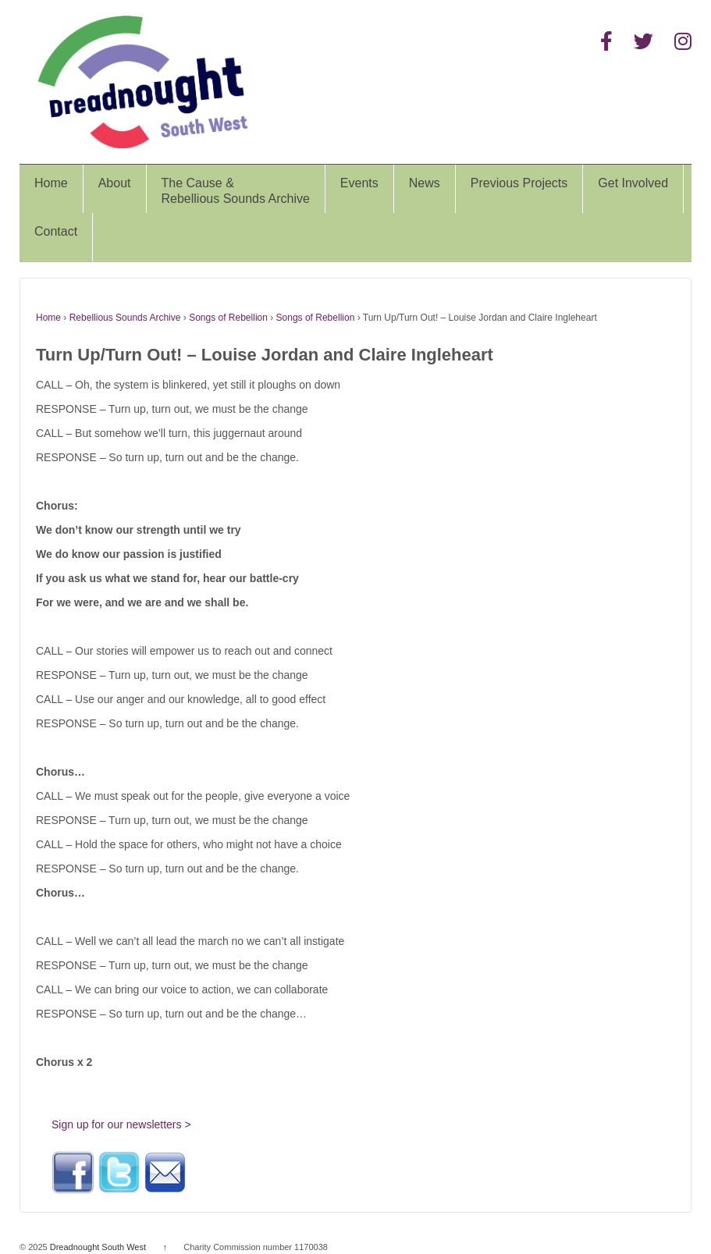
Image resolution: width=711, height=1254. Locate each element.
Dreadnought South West (98, 1247)
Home (51, 183)
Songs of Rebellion (228, 317)
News (424, 183)
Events (359, 183)
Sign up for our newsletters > (121, 1124)
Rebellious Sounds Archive (125, 317)
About (114, 183)
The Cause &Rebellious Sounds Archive (236, 190)
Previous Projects (519, 183)
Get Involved (633, 183)
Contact (55, 231)
